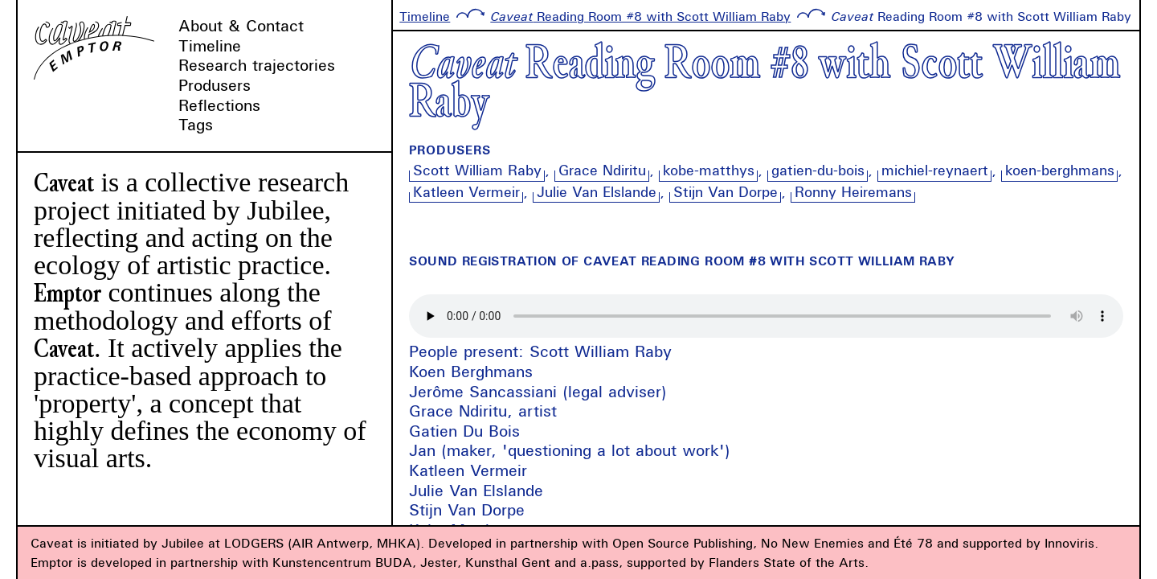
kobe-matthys (708, 170)
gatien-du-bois (818, 170)
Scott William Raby (477, 170)
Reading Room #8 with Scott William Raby (640, 16)
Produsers (214, 85)
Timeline (209, 45)
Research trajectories (256, 65)
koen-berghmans (1059, 170)
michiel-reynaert (934, 170)
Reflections (219, 105)
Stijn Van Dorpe (725, 192)
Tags (195, 124)
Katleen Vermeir (466, 192)
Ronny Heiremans (853, 192)
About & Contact (241, 25)
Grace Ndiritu (602, 170)
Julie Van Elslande (596, 192)
